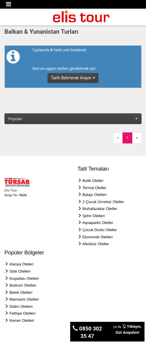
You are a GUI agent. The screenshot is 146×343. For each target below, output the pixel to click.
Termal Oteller (94, 188)
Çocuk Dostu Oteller (99, 230)
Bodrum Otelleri (23, 285)
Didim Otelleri (21, 306)
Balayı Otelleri (94, 194)
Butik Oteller (92, 180)
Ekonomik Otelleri (97, 237)
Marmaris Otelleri (24, 299)
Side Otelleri (20, 271)
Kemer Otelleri (22, 320)
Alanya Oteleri (21, 264)
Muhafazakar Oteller (99, 208)
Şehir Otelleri (93, 216)
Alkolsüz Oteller (95, 244)
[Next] (137, 137)
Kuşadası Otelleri (24, 278)
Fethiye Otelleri (22, 313)
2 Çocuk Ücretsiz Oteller (103, 202)
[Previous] (118, 137)
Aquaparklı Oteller (97, 222)
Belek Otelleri (21, 292)
